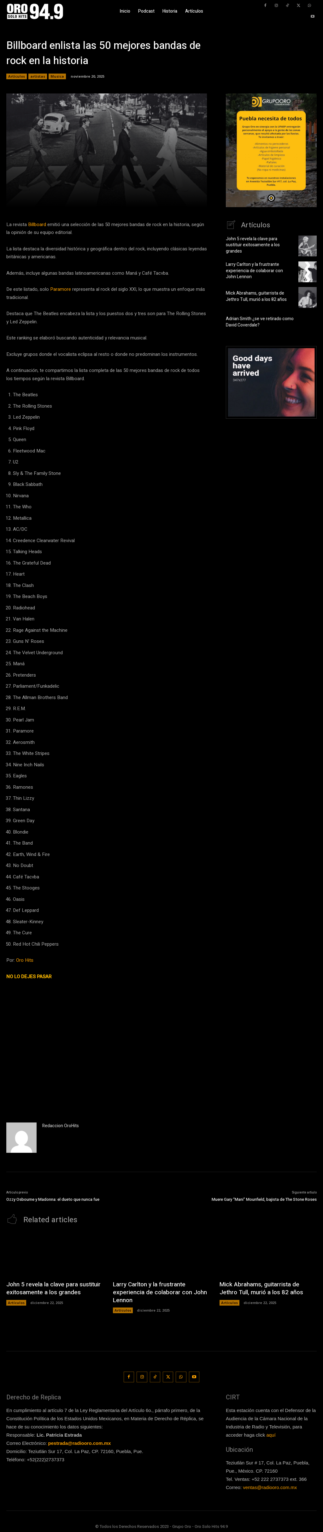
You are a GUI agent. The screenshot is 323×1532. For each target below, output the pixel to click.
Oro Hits (24, 960)
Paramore (60, 289)
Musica (57, 76)
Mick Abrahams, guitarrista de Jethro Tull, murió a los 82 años (254, 296)
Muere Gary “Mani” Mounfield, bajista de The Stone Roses (264, 1199)
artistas (37, 76)
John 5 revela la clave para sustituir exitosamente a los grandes (258, 245)
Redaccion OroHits (60, 1125)
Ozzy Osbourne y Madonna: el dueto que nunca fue (52, 1199)
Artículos (16, 76)
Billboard (37, 224)
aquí (270, 1432)
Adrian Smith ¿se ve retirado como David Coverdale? (257, 321)
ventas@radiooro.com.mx (270, 1484)
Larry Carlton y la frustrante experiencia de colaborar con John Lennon (258, 270)
